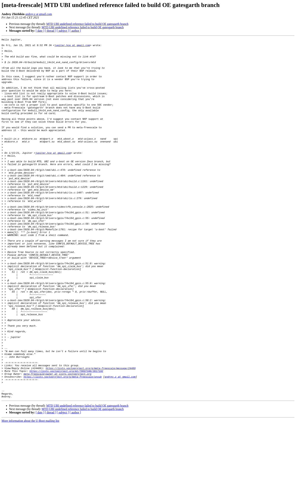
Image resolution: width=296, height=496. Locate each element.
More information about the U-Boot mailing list (30, 492)
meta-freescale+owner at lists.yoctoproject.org (57, 441)
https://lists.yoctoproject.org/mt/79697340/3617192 (66, 438)
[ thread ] (50, 30)
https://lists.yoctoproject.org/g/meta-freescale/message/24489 (91, 434)
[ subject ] (63, 30)
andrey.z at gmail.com (38, 14)
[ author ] (75, 30)
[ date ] (40, 30)
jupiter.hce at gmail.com (72, 47)
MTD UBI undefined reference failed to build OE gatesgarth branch (87, 23)
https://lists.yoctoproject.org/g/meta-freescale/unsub (63, 444)
